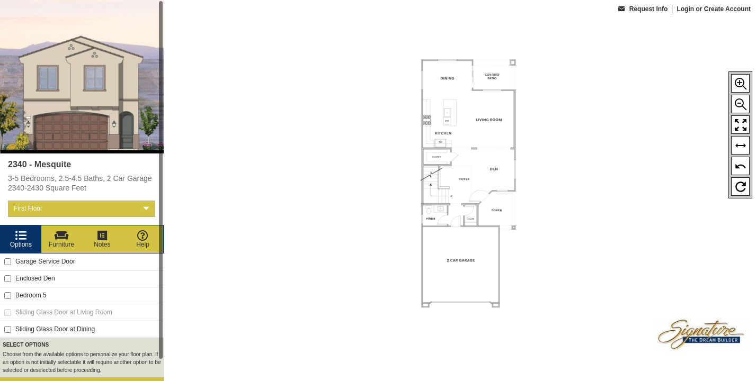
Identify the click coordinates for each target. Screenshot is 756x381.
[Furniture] (61, 239)
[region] (82, 190)
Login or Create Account (714, 9)
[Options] (21, 239)
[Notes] (102, 239)
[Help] (142, 239)
